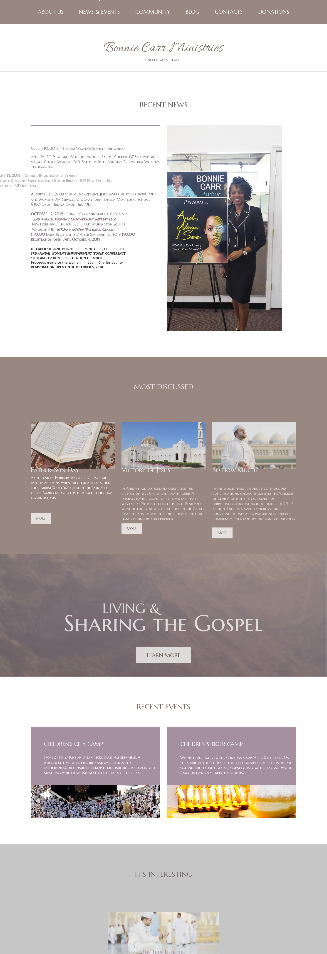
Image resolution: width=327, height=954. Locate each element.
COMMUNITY (152, 11)
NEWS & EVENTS (99, 11)
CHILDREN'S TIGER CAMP (211, 697)
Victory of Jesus (146, 426)
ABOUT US (51, 11)
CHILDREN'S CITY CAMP (73, 696)
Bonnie (121, 48)
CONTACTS (229, 11)
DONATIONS (273, 11)
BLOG (192, 11)
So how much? (235, 426)
